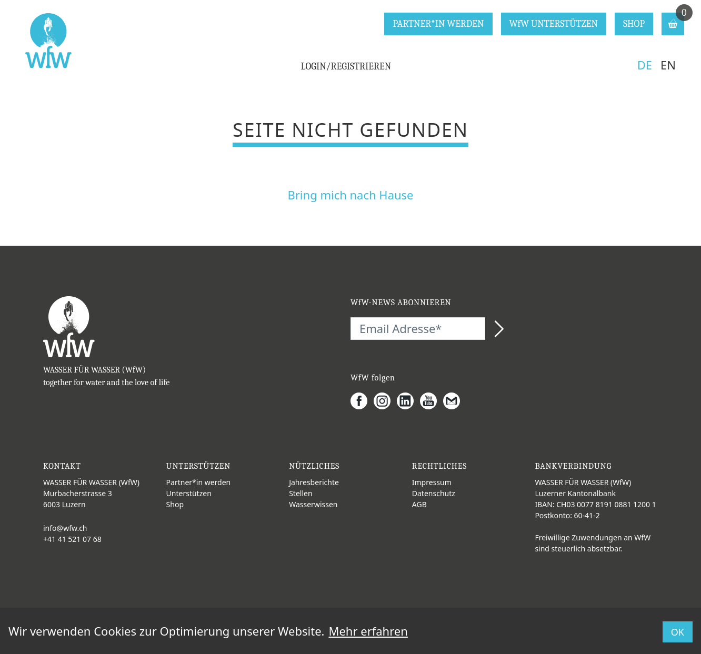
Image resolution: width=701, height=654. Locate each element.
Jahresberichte (314, 482)
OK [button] (677, 632)
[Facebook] (362, 401)
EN (668, 65)
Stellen (300, 493)
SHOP (634, 23)
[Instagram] (385, 401)
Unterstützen (189, 493)
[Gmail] (454, 401)
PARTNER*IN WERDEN (438, 23)
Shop (175, 504)
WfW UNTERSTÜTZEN (553, 23)
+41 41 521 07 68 (72, 539)
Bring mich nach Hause (350, 195)
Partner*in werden (198, 482)
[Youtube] (431, 401)
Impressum (432, 482)
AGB (419, 504)
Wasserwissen (313, 504)
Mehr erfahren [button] (367, 631)
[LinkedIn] (408, 401)
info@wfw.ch (65, 528)
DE (644, 65)
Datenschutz (433, 493)
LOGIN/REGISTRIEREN (346, 66)
